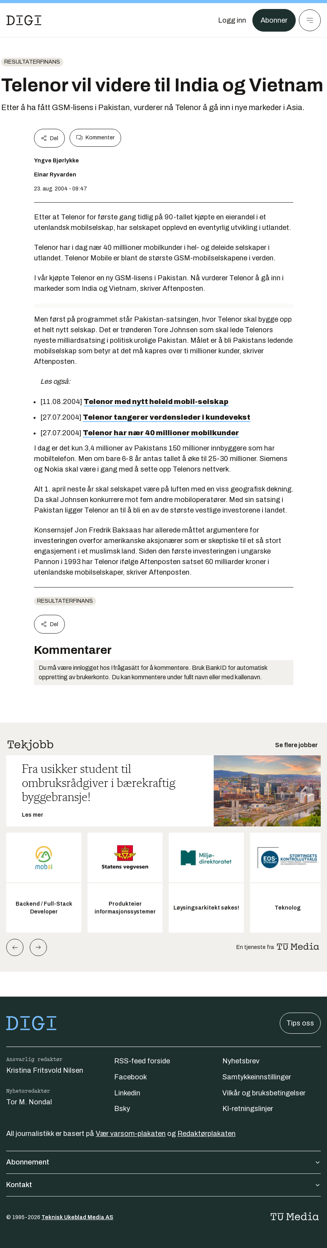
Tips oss (300, 1023)
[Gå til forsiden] (23, 20)
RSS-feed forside (142, 1061)
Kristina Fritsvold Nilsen (44, 1070)
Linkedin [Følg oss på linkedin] (127, 1093)
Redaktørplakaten (206, 1134)
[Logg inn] (232, 20)
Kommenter (95, 138)
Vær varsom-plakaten (131, 1134)
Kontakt (163, 1185)
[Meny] (310, 20)
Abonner (274, 20)
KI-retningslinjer (247, 1109)
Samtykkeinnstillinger (256, 1077)
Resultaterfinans (32, 62)
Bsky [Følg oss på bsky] (122, 1109)
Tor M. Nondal (29, 1102)
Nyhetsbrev (240, 1061)
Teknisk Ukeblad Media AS (77, 1217)
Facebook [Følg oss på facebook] (130, 1077)
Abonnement (163, 1162)
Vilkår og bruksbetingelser (264, 1093)
